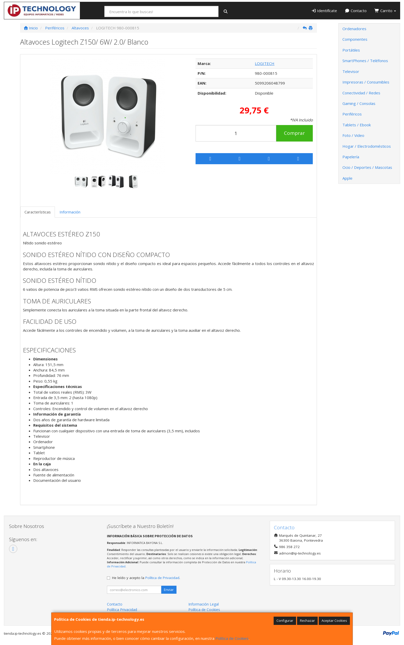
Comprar (294, 133)
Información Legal (203, 604)
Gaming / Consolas (358, 103)
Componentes (354, 39)
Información (70, 211)
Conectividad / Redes (361, 92)
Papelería (350, 156)
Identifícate (324, 10)
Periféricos (352, 114)
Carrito (385, 10)
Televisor (350, 71)
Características (37, 211)
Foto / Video (353, 135)
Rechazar (307, 620)
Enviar (169, 589)
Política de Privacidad (162, 577)
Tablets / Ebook (356, 124)
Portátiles (351, 50)
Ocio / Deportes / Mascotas (367, 167)
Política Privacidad (122, 609)
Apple (347, 178)
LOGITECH (264, 63)
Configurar (284, 620)
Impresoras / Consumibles (365, 82)
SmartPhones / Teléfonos (365, 60)
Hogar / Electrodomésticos (366, 146)
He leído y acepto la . (146, 577)
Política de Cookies (232, 638)
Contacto (356, 10)
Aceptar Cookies (334, 620)
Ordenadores (354, 28)
